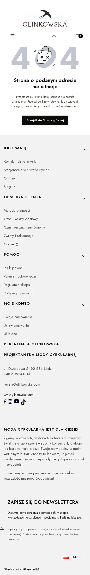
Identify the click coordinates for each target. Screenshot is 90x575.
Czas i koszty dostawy (21, 219)
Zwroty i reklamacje (18, 235)
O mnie (9, 178)
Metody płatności (17, 210)
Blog (8, 186)
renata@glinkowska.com (22, 384)
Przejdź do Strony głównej (45, 120)
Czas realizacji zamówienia (24, 227)
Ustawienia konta (16, 325)
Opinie (9, 244)
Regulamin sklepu (17, 284)
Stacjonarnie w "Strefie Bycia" (26, 170)
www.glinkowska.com (19, 394)
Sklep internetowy (20, 569)
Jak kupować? (14, 268)
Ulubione (10, 333)
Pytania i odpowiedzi (20, 276)
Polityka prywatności (19, 293)
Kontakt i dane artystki (20, 161)
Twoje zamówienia (18, 317)
